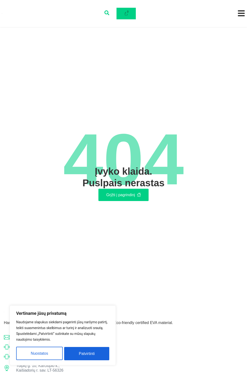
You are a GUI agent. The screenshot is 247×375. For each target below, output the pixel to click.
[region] (63, 335)
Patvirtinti (87, 354)
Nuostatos (39, 354)
